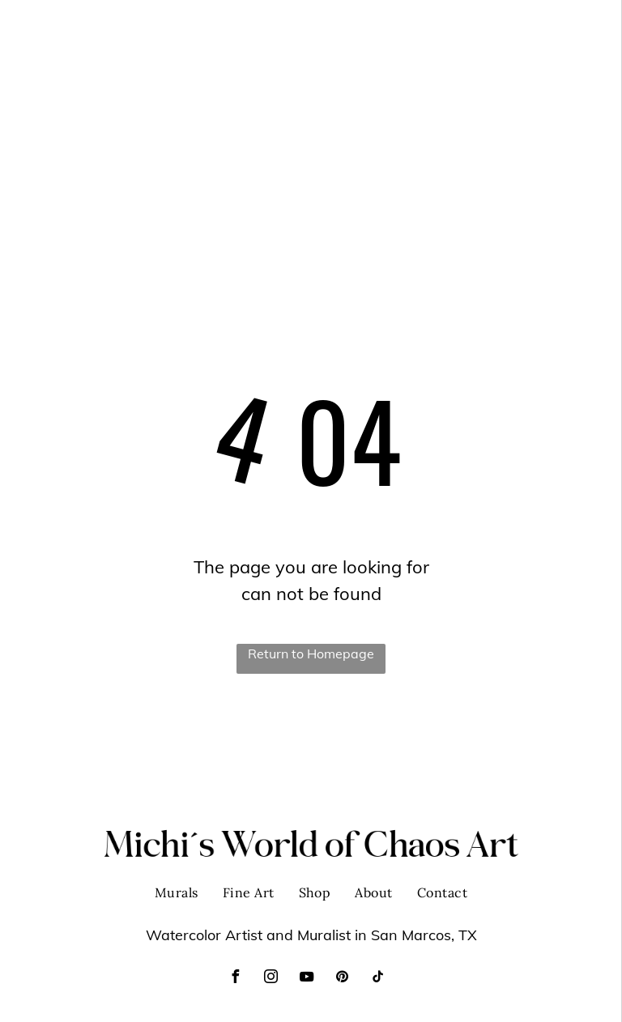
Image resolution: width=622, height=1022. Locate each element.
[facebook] (235, 978)
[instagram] (270, 978)
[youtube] (306, 978)
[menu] (586, 27)
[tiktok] (377, 978)
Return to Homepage (311, 653)
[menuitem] (357, 26)
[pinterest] (342, 978)
